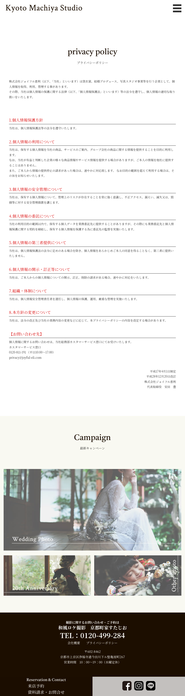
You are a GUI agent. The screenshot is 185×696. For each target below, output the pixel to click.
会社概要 (73, 643)
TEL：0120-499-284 (92, 635)
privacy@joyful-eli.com (25, 357)
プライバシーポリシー (101, 643)
